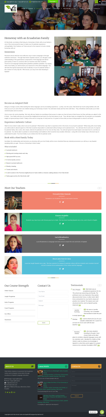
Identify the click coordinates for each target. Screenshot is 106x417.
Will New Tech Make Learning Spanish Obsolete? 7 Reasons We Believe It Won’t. (55, 396)
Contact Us (96, 8)
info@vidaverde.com (36, 2)
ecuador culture (47, 387)
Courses (30, 8)
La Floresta (57, 374)
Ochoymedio (64, 374)
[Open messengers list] (102, 412)
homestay (56, 387)
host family (62, 387)
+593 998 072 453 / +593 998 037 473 (16, 2)
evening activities (48, 374)
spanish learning (53, 376)
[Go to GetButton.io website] (102, 415)
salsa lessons (45, 376)
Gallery (82, 8)
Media (45, 373)
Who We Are (66, 8)
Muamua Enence (55, 400)
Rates (88, 8)
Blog (75, 8)
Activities (48, 8)
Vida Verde (62, 376)
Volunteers (57, 8)
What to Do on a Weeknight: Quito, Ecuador (55, 371)
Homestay (39, 8)
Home (23, 8)
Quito (39, 376)
